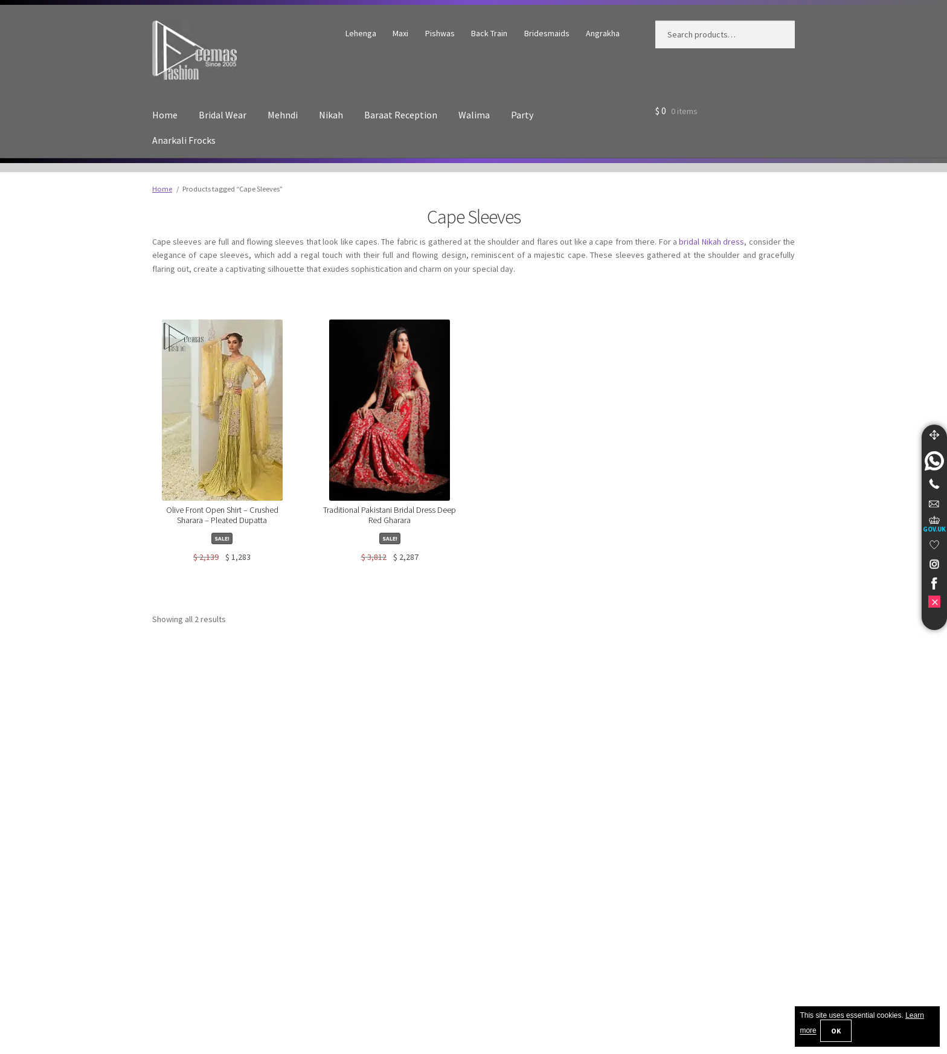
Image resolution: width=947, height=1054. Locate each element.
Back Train (489, 33)
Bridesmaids (547, 33)
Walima (474, 115)
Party (522, 115)
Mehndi (283, 115)
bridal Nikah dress (711, 241)
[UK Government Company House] (934, 524)
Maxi (400, 33)
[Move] (934, 435)
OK (836, 1030)
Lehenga (360, 33)
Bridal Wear (222, 115)
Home (165, 115)
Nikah (331, 115)
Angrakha (603, 33)
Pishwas (440, 33)
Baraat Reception (400, 115)
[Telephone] (934, 484)
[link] (934, 461)
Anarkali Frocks (184, 140)
